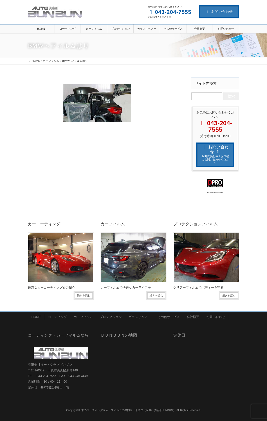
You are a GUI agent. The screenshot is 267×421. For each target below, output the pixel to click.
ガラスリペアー (140, 317)
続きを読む (83, 295)
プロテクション (111, 317)
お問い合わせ (219, 11)
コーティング (57, 317)
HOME (36, 317)
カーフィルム (83, 317)
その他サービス (169, 317)
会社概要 (193, 317)
